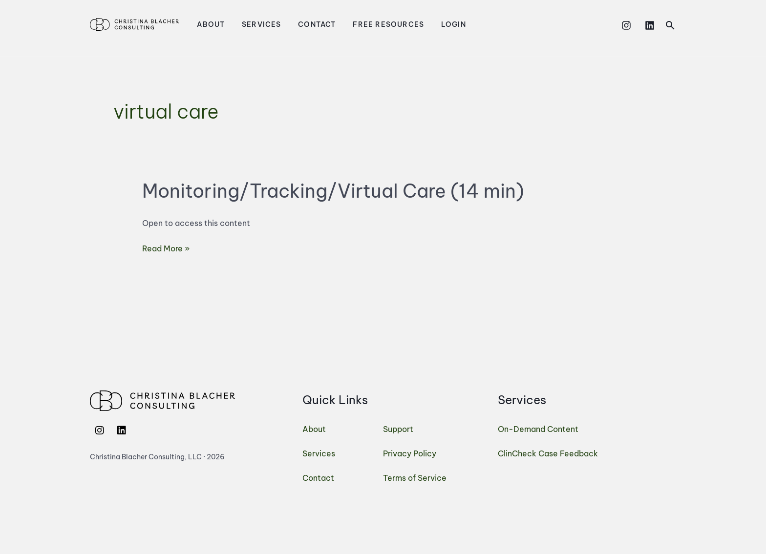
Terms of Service (415, 478)
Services (254, 24)
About (208, 24)
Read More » (166, 247)
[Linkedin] (650, 25)
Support (398, 429)
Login (430, 24)
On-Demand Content (538, 429)
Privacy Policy (409, 453)
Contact (304, 24)
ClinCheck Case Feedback (548, 453)
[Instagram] (626, 25)
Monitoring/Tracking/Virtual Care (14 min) (333, 191)
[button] (670, 25)
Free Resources (370, 24)
